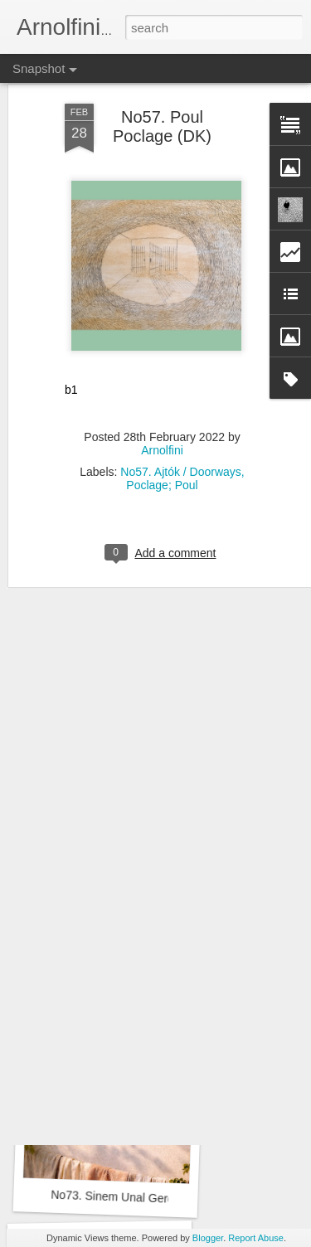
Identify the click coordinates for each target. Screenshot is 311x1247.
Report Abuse (256, 1238)
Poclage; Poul (161, 431)
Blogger (207, 1238)
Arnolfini (162, 396)
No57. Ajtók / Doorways (180, 418)
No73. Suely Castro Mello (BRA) (134, 972)
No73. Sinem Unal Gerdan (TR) (132, 1197)
